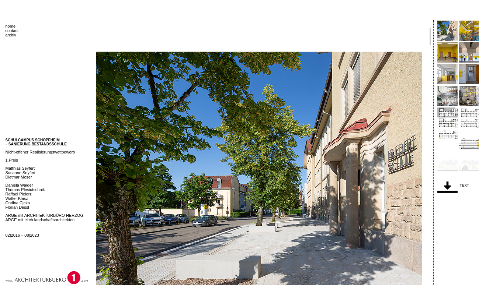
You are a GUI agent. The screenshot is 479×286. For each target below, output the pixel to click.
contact (12, 30)
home (11, 26)
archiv (11, 35)
